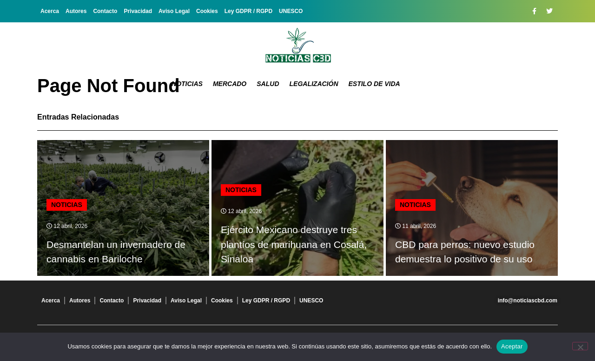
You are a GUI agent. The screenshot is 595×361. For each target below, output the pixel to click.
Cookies (207, 11)
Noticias (187, 83)
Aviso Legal (174, 11)
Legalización (314, 83)
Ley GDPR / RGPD (248, 11)
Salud (268, 83)
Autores (76, 11)
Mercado (229, 83)
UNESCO (291, 11)
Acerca (49, 11)
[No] (580, 346)
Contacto (105, 11)
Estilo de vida (374, 83)
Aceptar (512, 346)
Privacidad (138, 11)
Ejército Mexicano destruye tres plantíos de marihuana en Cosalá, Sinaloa (294, 244)
